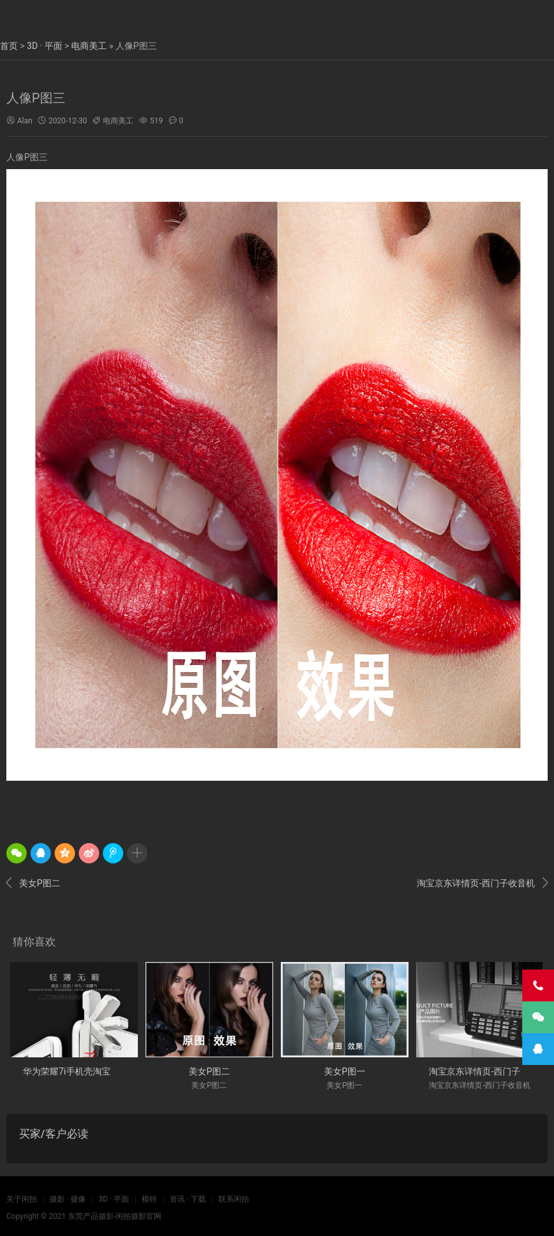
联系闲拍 (234, 1199)
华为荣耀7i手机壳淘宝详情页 (80, 1071)
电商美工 (89, 46)
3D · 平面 (44, 46)
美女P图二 (33, 883)
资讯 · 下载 (188, 1199)
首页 (9, 46)
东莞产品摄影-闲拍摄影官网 (114, 1216)
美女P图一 (344, 1071)
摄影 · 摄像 (68, 1199)
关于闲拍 (21, 1199)
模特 (149, 1199)
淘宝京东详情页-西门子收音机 (482, 883)
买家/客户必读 (53, 1133)
